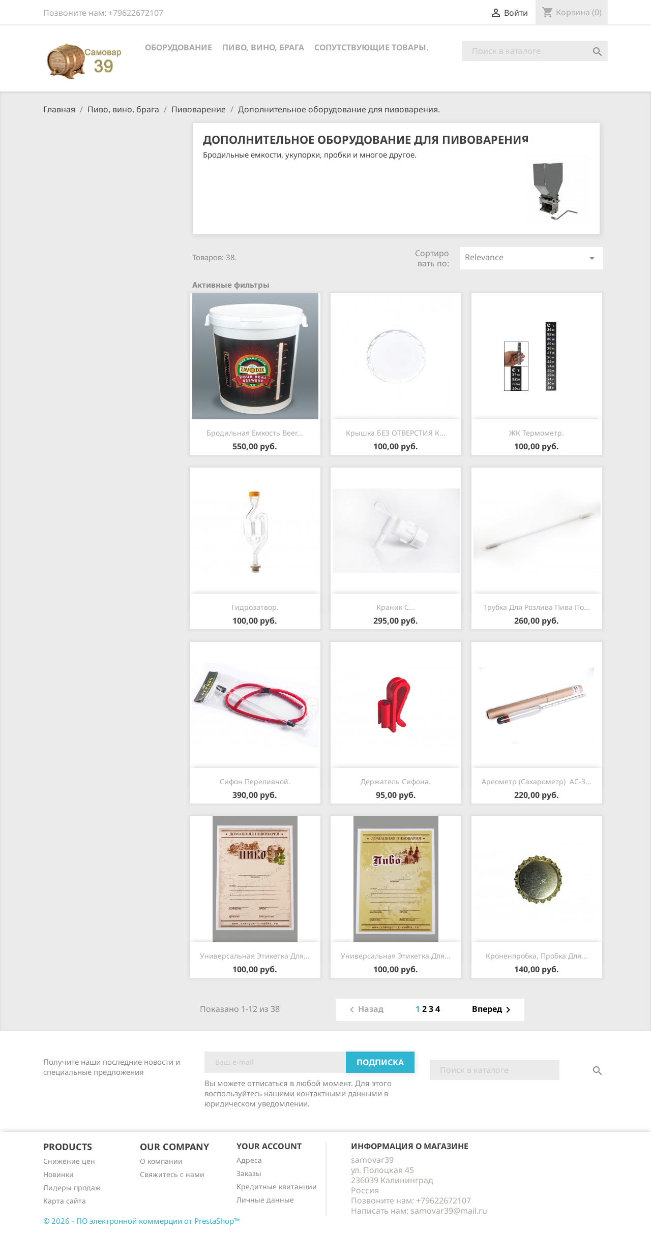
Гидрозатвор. (255, 607)
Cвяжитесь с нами (172, 1174)
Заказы (248, 1173)
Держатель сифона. (396, 781)
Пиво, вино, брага (263, 47)
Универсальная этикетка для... (255, 956)
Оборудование (178, 47)
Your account (269, 1146)
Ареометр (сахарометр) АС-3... (536, 781)
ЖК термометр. (536, 433)
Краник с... (395, 607)
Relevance (531, 258)
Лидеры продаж (72, 1187)
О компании (161, 1161)
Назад (364, 1010)
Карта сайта (64, 1201)
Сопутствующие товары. (371, 47)
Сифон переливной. (255, 781)
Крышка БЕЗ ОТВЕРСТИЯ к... (396, 433)
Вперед (493, 1010)
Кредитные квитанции (276, 1186)
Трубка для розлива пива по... (536, 607)
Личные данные (265, 1200)
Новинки (58, 1174)
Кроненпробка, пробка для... (536, 956)
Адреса (249, 1160)
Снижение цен (69, 1161)
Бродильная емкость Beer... (254, 433)
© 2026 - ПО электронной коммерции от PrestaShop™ (141, 1221)
